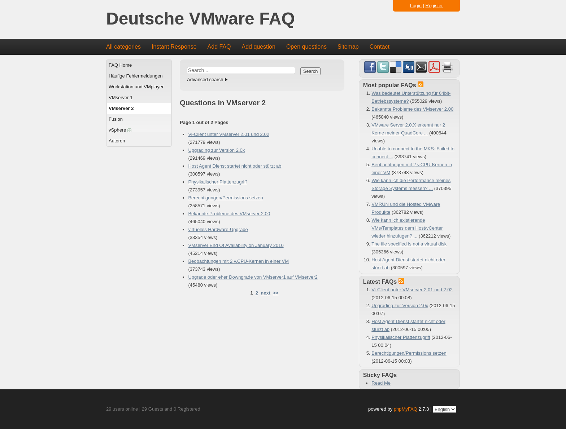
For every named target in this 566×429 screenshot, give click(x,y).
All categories (123, 47)
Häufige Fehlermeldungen (136, 76)
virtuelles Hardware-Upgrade (218, 229)
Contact (379, 47)
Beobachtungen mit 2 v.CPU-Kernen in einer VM (238, 261)
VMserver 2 (121, 108)
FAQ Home (120, 65)
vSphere (120, 130)
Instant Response (174, 47)
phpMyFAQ (405, 409)
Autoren (117, 140)
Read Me (381, 383)
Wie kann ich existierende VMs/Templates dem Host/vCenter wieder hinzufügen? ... (407, 228)
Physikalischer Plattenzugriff (217, 182)
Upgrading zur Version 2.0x (216, 150)
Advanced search (205, 79)
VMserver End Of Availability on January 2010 (235, 245)
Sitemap (348, 47)
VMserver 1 (120, 97)
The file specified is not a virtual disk (409, 244)
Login (416, 5)
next (265, 293)
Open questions (306, 47)
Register (434, 5)
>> (275, 293)
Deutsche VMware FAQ (200, 19)
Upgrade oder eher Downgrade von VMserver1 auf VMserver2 (252, 277)
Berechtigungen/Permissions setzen (225, 197)
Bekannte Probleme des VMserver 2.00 (229, 213)
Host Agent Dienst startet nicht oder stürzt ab (234, 166)
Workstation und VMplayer (136, 86)
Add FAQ (219, 47)
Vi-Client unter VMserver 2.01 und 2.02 (228, 134)
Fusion (116, 119)
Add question (258, 47)
